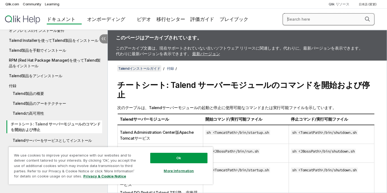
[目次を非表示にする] (103, 38)
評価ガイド (202, 19)
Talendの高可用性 (28, 113)
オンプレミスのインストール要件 (36, 30)
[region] (111, 165)
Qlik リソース (339, 4)
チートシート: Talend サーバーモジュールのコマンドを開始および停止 (56, 127)
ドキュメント (61, 19)
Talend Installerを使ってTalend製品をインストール (53, 40)
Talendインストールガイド (139, 68)
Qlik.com (12, 4)
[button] (367, 19)
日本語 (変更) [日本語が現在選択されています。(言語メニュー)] (368, 4)
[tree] (53, 98)
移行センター (170, 19)
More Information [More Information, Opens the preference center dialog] (179, 171)
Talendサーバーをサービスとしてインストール (52, 140)
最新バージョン (206, 53)
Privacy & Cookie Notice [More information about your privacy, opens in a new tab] (104, 176)
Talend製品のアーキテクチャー (39, 103)
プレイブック (234, 19)
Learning (52, 4)
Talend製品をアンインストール (35, 75)
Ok (178, 158)
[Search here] (328, 19)
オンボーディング (106, 19)
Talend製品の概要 (28, 93)
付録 (12, 85)
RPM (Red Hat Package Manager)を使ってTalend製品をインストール (55, 63)
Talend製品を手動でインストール (37, 50)
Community (32, 4)
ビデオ (144, 19)
